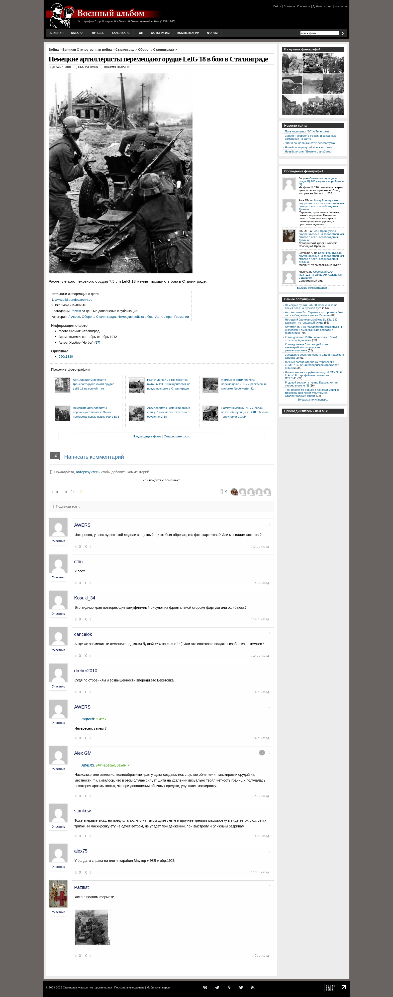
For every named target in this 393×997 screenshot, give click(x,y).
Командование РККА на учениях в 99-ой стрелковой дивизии (311, 339)
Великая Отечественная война (87, 49)
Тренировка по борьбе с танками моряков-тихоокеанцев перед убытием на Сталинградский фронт (312, 392)
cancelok (83, 634)
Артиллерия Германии (172, 317)
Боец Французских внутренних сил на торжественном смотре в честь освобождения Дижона (321, 205)
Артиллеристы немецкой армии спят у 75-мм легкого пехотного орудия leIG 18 (168, 412)
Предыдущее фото (147, 436)
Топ (140, 32)
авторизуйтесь (88, 472)
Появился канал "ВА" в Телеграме (307, 131)
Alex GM (82, 753)
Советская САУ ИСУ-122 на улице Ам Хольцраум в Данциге (320, 274)
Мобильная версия (159, 987)
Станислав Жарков (75, 987)
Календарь (121, 32)
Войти (277, 6)
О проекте (304, 6)
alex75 (80, 851)
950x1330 (66, 356)
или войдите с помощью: (161, 480)
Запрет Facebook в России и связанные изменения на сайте (310, 137)
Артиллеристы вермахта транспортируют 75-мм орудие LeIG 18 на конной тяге (93, 384)
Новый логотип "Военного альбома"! (308, 151)
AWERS (82, 525)
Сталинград (125, 49)
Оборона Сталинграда (156, 49)
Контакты (341, 6)
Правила (289, 6)
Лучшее (98, 32)
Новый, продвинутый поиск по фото (308, 147)
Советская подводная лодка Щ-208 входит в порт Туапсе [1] (321, 181)
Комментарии (188, 32)
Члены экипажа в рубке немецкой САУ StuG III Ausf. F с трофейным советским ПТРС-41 (313, 375)
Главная (56, 32)
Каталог (77, 32)
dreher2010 (85, 670)
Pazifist (75, 311)
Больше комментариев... (313, 287)
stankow (82, 810)
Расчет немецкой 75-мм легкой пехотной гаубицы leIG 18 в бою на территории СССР (245, 412)
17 (97, 342)
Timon (94, 67)
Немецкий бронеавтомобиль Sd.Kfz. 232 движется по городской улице (311, 321)
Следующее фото (177, 436)
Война (54, 49)
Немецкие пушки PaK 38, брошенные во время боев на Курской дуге (311, 306)
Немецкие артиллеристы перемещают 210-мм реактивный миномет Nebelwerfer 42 (243, 384)
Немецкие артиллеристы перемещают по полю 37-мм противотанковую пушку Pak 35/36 (96, 412)
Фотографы (160, 32)
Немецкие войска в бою (135, 317)
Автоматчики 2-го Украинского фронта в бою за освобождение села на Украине (314, 314)
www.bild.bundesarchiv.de (73, 299)
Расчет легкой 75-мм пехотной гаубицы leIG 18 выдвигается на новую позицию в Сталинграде (168, 384)
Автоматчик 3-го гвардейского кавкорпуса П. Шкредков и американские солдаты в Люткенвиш (314, 329)
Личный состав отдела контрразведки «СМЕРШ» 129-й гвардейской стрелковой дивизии (312, 364)
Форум (212, 32)
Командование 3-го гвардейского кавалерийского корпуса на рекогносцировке (306, 347)
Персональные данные (129, 987)
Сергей (87, 719)
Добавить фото (323, 6)
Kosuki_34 (84, 597)
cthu (78, 561)
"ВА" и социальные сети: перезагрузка (310, 142)
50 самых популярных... (313, 399)
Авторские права (101, 987)
